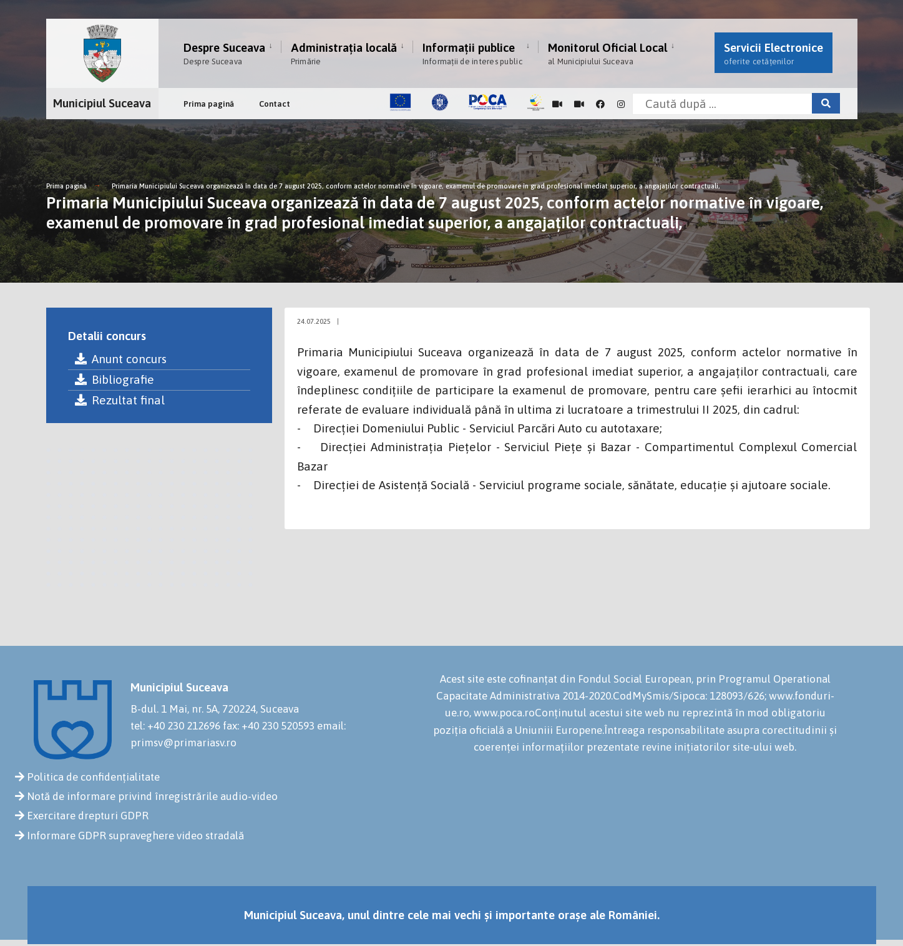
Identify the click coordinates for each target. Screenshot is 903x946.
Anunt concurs (120, 359)
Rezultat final (119, 400)
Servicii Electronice (773, 53)
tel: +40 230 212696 (175, 725)
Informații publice (472, 53)
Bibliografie (114, 379)
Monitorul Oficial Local (607, 53)
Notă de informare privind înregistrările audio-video (152, 796)
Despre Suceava (224, 53)
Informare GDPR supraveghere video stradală (135, 835)
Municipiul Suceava (102, 100)
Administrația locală (344, 53)
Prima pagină (208, 101)
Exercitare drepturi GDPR (88, 815)
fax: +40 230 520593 (269, 725)
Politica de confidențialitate (93, 777)
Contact (274, 101)
